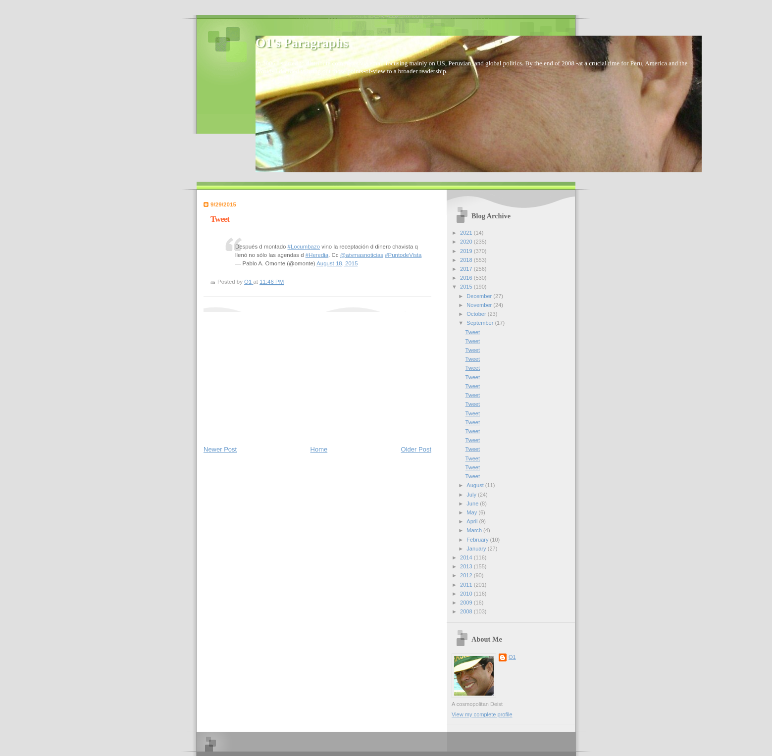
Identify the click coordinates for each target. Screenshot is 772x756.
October (476, 314)
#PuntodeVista (403, 255)
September (480, 323)
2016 (467, 278)
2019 (467, 251)
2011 (467, 585)
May (472, 512)
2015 (467, 287)
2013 (467, 566)
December (479, 296)
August (475, 485)
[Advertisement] (278, 374)
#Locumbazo (304, 247)
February (478, 540)
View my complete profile (482, 714)
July (472, 495)
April (472, 521)
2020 (467, 242)
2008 (467, 611)
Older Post (416, 449)
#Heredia (317, 255)
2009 (467, 602)
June (473, 503)
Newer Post (220, 449)
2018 (467, 260)
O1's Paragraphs (302, 43)
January (476, 549)
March (474, 530)
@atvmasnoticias (361, 255)
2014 (467, 557)
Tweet (472, 332)
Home (319, 449)
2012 (467, 575)
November (479, 305)
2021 (467, 233)
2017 (467, 269)
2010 (467, 594)
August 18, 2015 (337, 263)
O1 (512, 657)
